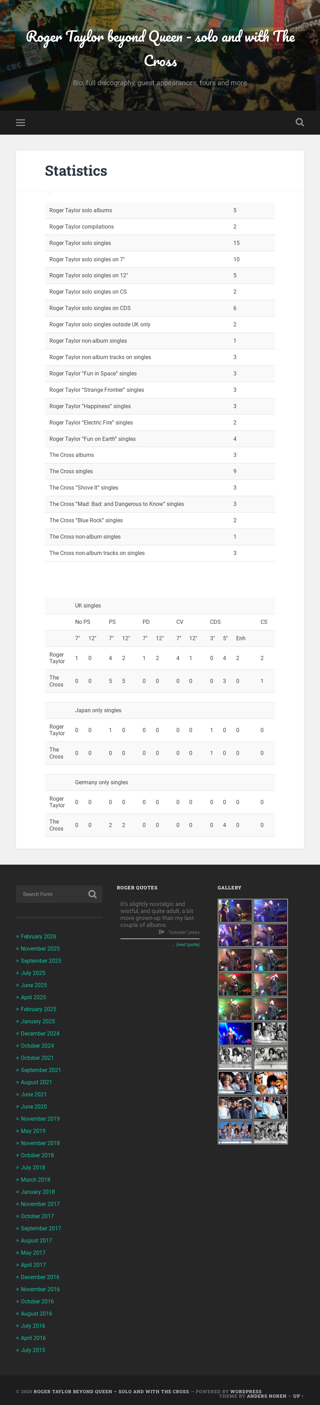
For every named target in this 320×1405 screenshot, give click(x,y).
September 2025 (43, 962)
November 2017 (42, 1200)
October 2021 (39, 1057)
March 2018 (37, 1176)
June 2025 (35, 986)
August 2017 (38, 1235)
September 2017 (43, 1224)
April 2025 (34, 997)
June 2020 (35, 1105)
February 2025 (40, 1009)
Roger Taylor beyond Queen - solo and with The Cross (160, 49)
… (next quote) (186, 946)
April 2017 (34, 1259)
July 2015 (34, 1343)
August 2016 (38, 1307)
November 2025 (42, 950)
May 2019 (34, 1128)
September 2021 (43, 1069)
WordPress (246, 1384)
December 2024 (42, 1033)
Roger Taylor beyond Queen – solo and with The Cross (111, 1384)
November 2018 (42, 1140)
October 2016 (39, 1295)
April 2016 (34, 1331)
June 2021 (35, 1092)
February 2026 (40, 938)
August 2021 (38, 1081)
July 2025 (34, 973)
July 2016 (34, 1319)
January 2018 (39, 1188)
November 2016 (42, 1283)
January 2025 (39, 1021)
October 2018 (39, 1152)
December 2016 (42, 1271)
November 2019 (42, 1116)
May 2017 (34, 1247)
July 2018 (34, 1164)
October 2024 (39, 1045)
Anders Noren (267, 1388)
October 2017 (39, 1212)
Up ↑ (298, 1388)
